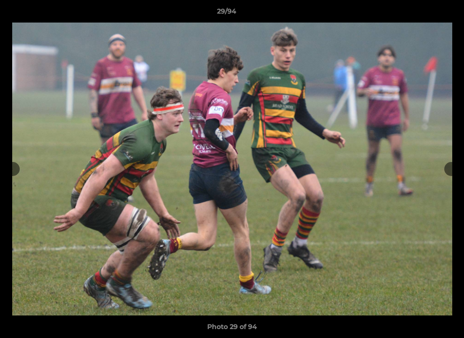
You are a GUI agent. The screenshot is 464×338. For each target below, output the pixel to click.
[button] (424, 13)
